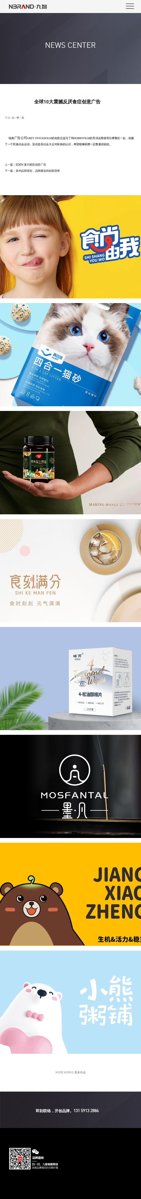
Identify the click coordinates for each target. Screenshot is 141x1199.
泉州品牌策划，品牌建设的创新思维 (38, 170)
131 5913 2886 (86, 1110)
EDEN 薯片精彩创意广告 (31, 164)
